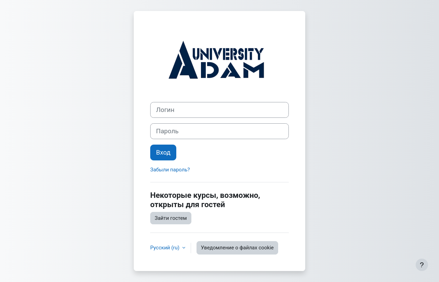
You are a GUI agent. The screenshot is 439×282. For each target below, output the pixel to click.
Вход (163, 152)
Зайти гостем (171, 218)
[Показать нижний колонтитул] (422, 265)
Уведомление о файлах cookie (237, 248)
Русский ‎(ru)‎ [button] (165, 248)
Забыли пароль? (170, 170)
